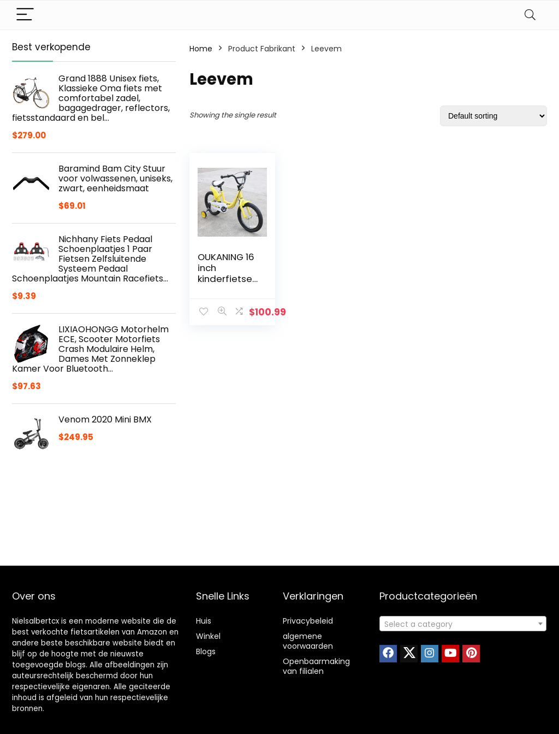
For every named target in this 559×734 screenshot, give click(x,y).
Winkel (208, 636)
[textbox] (463, 624)
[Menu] (25, 15)
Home (200, 48)
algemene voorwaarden (308, 641)
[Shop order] (493, 115)
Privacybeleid (308, 620)
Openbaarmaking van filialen (316, 666)
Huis (203, 620)
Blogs (206, 651)
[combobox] (462, 623)
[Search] (530, 15)
